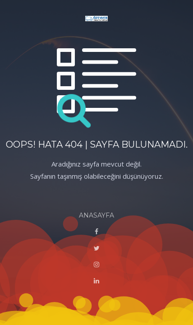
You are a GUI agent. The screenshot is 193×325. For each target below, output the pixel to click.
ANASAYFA (96, 215)
